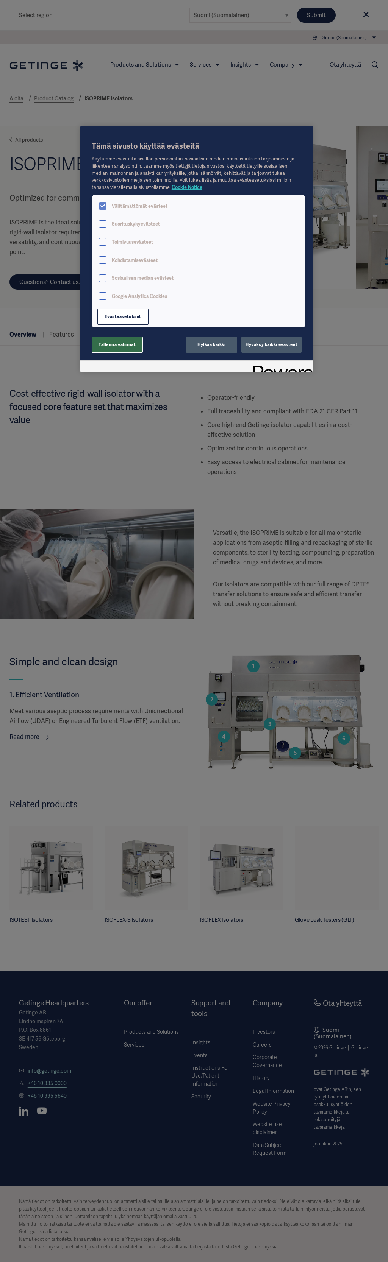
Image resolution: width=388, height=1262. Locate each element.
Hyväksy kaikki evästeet (271, 344)
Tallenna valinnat (117, 344)
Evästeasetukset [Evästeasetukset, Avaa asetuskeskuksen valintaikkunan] (123, 316)
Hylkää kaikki (211, 344)
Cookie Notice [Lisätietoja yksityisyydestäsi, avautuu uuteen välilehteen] (187, 187)
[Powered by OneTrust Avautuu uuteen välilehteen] (280, 367)
